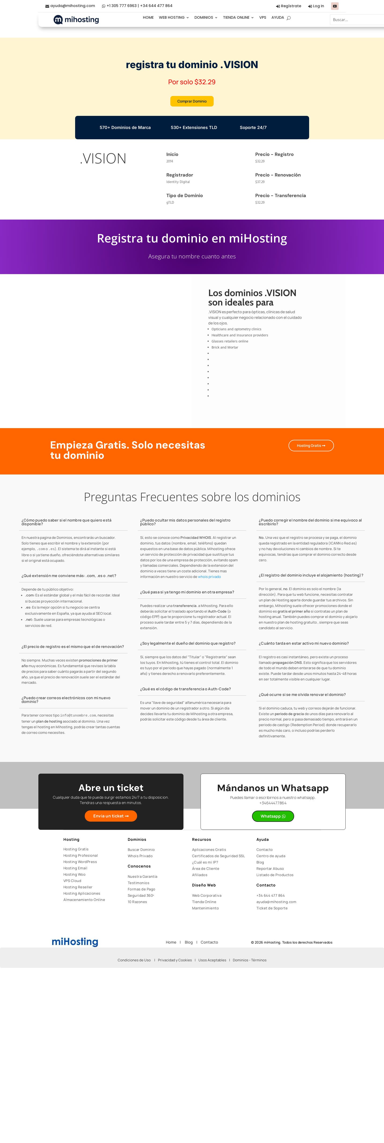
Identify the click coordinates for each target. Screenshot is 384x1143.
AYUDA (277, 17)
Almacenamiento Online (84, 900)
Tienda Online (204, 902)
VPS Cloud (72, 881)
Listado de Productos (275, 875)
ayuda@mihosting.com (72, 5)
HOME (148, 17)
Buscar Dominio (141, 850)
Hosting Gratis (308, 446)
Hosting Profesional (80, 856)
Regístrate (291, 6)
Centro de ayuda (270, 856)
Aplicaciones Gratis (209, 850)
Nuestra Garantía (142, 877)
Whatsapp (270, 817)
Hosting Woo (74, 875)
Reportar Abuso (270, 869)
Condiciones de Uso (134, 960)
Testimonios (139, 883)
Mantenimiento (205, 908)
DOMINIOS (203, 17)
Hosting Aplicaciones (81, 894)
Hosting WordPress (80, 862)
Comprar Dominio (192, 101)
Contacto (264, 850)
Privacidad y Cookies (175, 960)
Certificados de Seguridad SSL (218, 856)
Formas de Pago (141, 889)
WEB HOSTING (172, 17)
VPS (262, 17)
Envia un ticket (109, 817)
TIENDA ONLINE (236, 17)
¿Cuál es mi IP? (205, 862)
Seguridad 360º (141, 896)
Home (173, 942)
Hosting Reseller (78, 887)
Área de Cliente (205, 869)
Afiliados (200, 875)
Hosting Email (75, 868)
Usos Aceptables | (215, 960)
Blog (260, 862)
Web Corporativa (207, 896)
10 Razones (137, 902)
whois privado (209, 577)
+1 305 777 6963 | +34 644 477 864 (139, 5)
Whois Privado (140, 856)
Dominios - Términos (250, 960)
